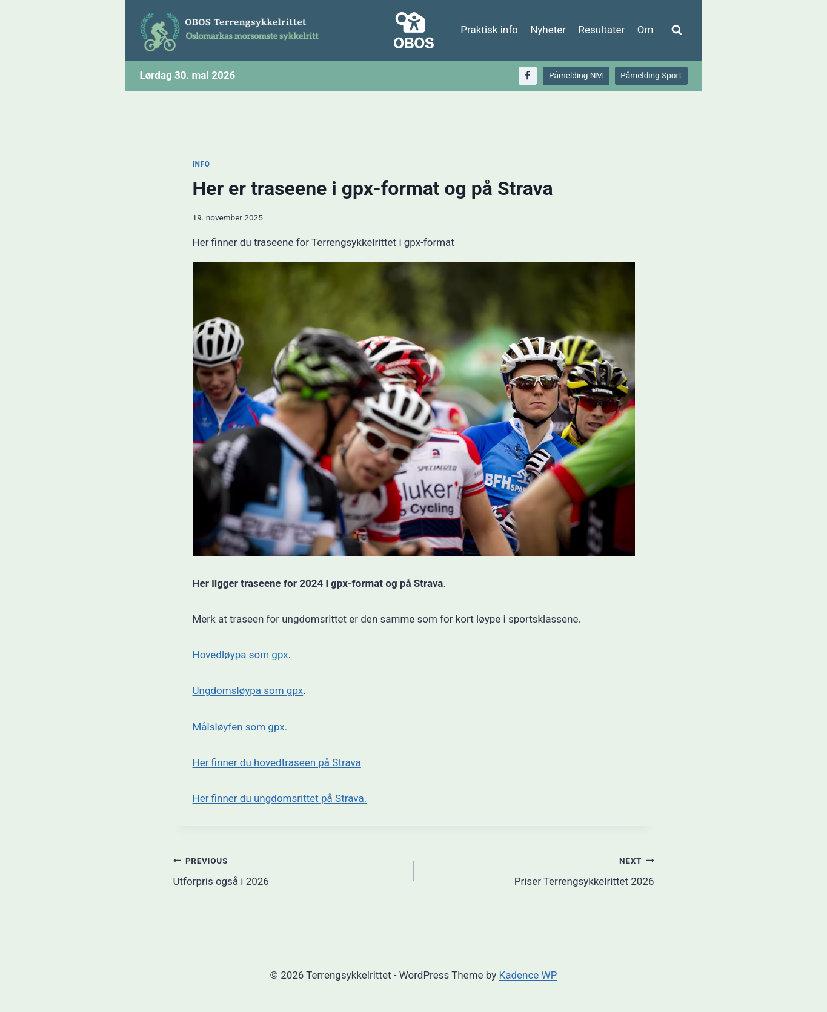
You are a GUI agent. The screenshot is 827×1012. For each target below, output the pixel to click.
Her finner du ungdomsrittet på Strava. (280, 798)
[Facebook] (528, 76)
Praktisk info (488, 30)
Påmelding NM (576, 75)
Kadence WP (528, 975)
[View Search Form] (677, 30)
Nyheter (548, 30)
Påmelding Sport (651, 75)
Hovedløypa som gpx (240, 655)
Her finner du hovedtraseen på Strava (277, 762)
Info (201, 164)
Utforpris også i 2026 (288, 870)
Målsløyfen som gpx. (240, 727)
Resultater (601, 30)
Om (645, 30)
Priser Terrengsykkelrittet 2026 (539, 870)
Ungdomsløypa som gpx (248, 690)
